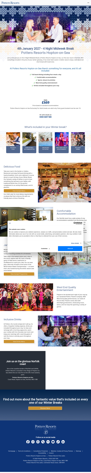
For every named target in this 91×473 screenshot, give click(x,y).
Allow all (70, 248)
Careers (51, 454)
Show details (75, 243)
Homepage (11, 452)
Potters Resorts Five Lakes (56, 457)
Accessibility (42, 454)
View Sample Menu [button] (19, 191)
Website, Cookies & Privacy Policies (62, 452)
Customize (45, 248)
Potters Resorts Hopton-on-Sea (36, 457)
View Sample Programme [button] (19, 274)
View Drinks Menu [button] (19, 342)
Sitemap (78, 452)
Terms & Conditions (24, 452)
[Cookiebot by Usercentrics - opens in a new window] (74, 223)
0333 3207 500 (45, 117)
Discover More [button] (45, 409)
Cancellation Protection (40, 452)
